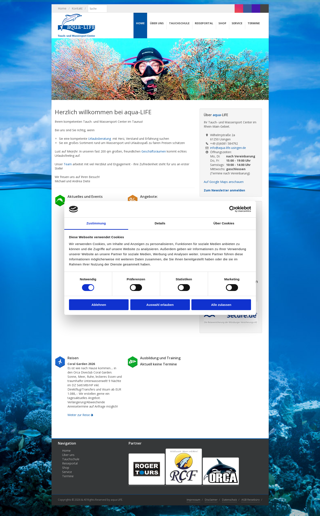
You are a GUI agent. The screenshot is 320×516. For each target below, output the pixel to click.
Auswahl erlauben (160, 304)
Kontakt (77, 8)
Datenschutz (229, 500)
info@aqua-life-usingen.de (228, 148)
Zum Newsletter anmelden (224, 190)
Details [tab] (160, 223)
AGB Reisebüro (250, 500)
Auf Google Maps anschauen (224, 182)
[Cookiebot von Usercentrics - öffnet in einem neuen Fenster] (232, 209)
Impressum (193, 500)
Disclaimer (211, 500)
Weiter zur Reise (80, 415)
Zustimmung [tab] (96, 223)
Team (68, 164)
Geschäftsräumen (153, 151)
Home (62, 8)
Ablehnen (99, 304)
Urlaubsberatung (99, 139)
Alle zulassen (221, 304)
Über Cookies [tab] (224, 223)
